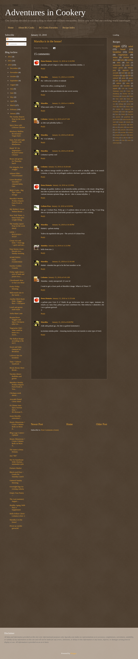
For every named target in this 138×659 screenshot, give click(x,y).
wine (123, 140)
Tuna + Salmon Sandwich (15, 363)
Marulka (44, 77)
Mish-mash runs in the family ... (17, 294)
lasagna (121, 122)
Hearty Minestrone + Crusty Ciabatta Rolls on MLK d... (17, 425)
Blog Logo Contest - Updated (17, 434)
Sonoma (124, 96)
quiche (125, 135)
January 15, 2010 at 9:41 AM (59, 277)
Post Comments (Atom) (50, 430)
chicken (126, 57)
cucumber (116, 111)
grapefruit (127, 117)
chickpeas (116, 75)
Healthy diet (126, 93)
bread (122, 49)
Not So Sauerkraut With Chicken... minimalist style (17, 462)
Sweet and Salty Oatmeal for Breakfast (16, 349)
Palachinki (116, 96)
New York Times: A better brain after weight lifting (17, 217)
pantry (122, 127)
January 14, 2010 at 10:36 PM (63, 225)
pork (116, 132)
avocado (115, 73)
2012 (10, 57)
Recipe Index (69, 27)
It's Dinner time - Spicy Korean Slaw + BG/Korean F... (16, 408)
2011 (10, 61)
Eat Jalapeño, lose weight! (16, 168)
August (13, 85)
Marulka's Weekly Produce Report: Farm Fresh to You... (17, 202)
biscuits (115, 101)
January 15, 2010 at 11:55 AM (64, 298)
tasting (117, 137)
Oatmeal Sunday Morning (16, 482)
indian (115, 57)
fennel (123, 114)
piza (116, 130)
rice (132, 81)
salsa (128, 83)
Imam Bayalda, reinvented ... (15, 417)
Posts (10, 39)
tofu (132, 137)
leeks (122, 60)
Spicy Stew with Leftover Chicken (17, 126)
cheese (121, 106)
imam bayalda (126, 119)
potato (127, 65)
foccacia (130, 114)
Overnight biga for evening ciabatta (17, 488)
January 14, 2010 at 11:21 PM (59, 246)
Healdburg (116, 93)
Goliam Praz (46, 206)
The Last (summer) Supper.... (17, 500)
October (13, 76)
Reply (43, 69)
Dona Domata (46, 61)
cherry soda (129, 106)
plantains (123, 130)
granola (118, 117)
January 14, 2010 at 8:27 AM (59, 119)
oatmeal (115, 78)
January (13, 113)
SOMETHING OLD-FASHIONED (16, 259)
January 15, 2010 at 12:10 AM (63, 262)
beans (128, 99)
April (12, 101)
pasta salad (129, 127)
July (12, 89)
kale (127, 63)
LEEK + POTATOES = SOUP (16, 234)
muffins (130, 60)
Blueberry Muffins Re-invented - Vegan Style (16, 133)
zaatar (129, 140)
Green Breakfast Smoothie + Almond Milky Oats (16, 183)
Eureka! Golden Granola (15, 267)
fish (129, 75)
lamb (114, 122)
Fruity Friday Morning (14, 288)
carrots (128, 104)
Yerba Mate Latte (16, 313)
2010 (10, 65)
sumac (131, 135)
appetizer (125, 70)
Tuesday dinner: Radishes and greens (16, 376)
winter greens (118, 68)
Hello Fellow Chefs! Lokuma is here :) (17, 515)
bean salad (119, 99)
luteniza (115, 124)
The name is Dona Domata (16, 451)
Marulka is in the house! (48, 41)
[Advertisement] (69, 401)
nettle (131, 124)
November (14, 72)
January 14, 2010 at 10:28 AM (59, 167)
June (12, 93)
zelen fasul (116, 143)
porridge (122, 132)
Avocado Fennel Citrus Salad (16, 400)
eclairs (123, 111)
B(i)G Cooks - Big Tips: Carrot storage (16, 192)
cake (128, 73)
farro (116, 114)
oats (116, 127)
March (12, 105)
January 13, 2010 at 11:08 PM (63, 103)
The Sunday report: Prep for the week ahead (17, 226)
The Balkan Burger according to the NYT (17, 341)
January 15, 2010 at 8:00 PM (62, 322)
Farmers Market (16, 468)
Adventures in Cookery (45, 12)
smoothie (127, 86)
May (12, 97)
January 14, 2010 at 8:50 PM (62, 206)
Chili (122, 88)
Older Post (101, 424)
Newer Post (37, 424)
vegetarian (123, 54)
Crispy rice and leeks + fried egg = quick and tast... (17, 243)
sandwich (116, 86)
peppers (124, 81)
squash (115, 88)
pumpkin (117, 135)
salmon (118, 83)
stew (118, 63)
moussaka (124, 124)
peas (117, 81)
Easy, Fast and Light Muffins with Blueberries (17, 142)
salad (130, 46)
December (14, 68)
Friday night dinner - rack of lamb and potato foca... (17, 274)
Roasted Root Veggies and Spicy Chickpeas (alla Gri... (17, 321)
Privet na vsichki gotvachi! (16, 527)
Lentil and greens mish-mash (16, 308)
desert (115, 60)
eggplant (130, 111)
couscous (127, 109)
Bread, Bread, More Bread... (17, 369)
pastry (131, 78)
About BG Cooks (26, 27)
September (14, 81)
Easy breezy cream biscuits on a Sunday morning (17, 251)
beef (122, 73)
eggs (123, 75)
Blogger (73, 653)
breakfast (117, 52)
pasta (123, 78)
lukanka (128, 122)
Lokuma (44, 119)
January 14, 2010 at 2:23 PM (63, 185)
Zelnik (131, 96)
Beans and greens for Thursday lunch (16, 161)
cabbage (120, 104)
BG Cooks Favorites (48, 27)
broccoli (123, 101)
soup (131, 52)
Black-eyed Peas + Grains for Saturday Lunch (17, 474)
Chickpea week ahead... (15, 394)
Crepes (128, 91)
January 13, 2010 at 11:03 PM (63, 77)
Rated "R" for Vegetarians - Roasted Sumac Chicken (16, 151)
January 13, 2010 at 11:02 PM (64, 61)
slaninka (44, 246)
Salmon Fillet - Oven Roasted (16, 174)
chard (114, 106)
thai (127, 137)
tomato (117, 140)
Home (11, 27)
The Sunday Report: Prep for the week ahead (17, 119)
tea (122, 137)
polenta (131, 130)
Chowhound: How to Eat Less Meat (17, 281)
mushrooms (117, 65)
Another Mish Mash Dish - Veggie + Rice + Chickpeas (17, 301)
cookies (118, 109)
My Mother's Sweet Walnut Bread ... (17, 210)
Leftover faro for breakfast (16, 357)
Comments (12, 44)
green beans (116, 119)
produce (130, 132)
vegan (116, 46)
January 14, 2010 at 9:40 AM (63, 135)
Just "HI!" (13, 456)
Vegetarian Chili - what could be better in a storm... (16, 331)
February (13, 109)
